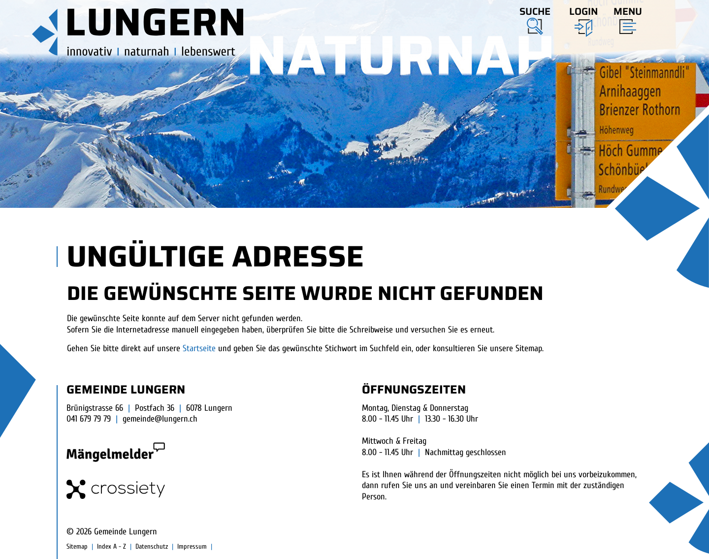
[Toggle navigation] (625, 18)
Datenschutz (151, 546)
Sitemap (77, 546)
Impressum (192, 546)
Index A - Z (111, 546)
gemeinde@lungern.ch (160, 419)
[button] (535, 19)
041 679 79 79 (88, 419)
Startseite (199, 348)
